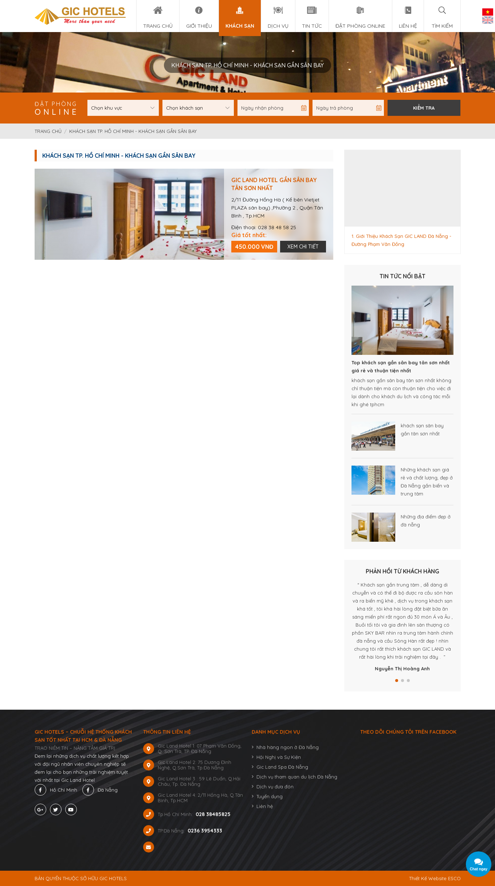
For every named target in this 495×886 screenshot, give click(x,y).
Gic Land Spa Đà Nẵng (282, 767)
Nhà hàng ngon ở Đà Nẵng (287, 747)
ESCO (454, 878)
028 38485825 (213, 814)
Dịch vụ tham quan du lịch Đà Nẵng (296, 777)
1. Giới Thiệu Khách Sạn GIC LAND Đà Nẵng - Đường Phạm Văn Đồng (401, 240)
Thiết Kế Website (428, 878)
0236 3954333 (205, 831)
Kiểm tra (424, 108)
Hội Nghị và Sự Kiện (278, 757)
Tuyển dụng (269, 796)
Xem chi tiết (303, 246)
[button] (396, 680)
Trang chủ (49, 131)
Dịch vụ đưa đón (275, 786)
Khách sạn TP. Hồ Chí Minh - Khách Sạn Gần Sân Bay (133, 131)
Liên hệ (264, 806)
